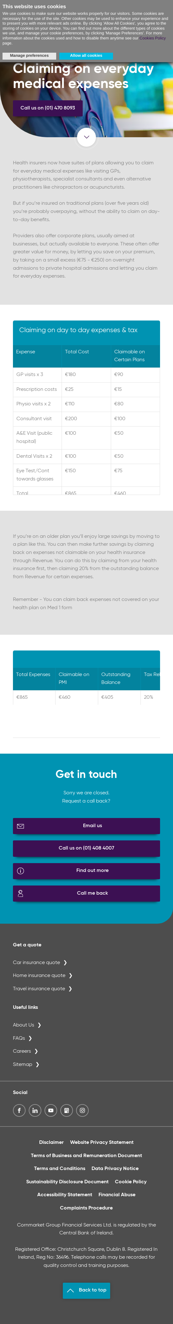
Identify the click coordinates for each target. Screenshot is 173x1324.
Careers (22, 1051)
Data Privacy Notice (115, 1168)
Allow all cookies (86, 55)
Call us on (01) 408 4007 (86, 848)
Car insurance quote (36, 962)
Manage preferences (29, 55)
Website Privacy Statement (102, 1142)
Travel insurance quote (39, 989)
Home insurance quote (39, 975)
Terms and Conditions (59, 1168)
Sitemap (22, 1064)
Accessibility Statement (64, 1194)
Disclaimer (51, 1142)
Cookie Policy (130, 1182)
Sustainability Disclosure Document (67, 1182)
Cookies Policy (153, 38)
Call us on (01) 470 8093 (48, 108)
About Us (23, 1025)
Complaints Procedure (86, 1208)
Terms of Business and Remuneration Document (86, 1155)
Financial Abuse (116, 1194)
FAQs (19, 1038)
